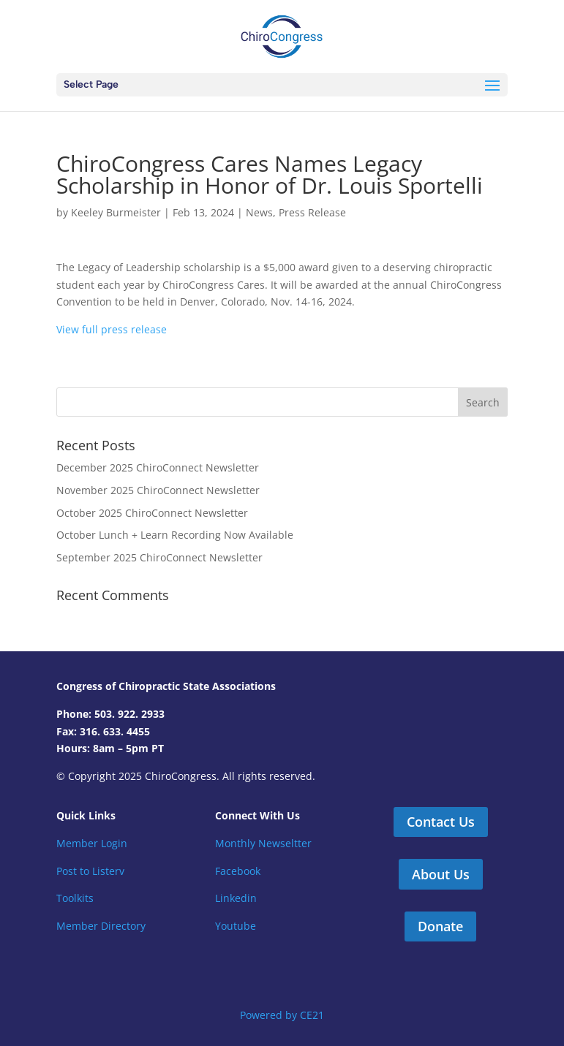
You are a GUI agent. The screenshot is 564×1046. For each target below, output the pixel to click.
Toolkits (75, 898)
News (259, 212)
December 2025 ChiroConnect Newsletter (157, 467)
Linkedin (236, 898)
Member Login (91, 843)
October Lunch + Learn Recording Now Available (174, 535)
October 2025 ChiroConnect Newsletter (152, 513)
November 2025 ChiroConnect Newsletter (158, 490)
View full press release (111, 329)
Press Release (312, 212)
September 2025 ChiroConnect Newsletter (159, 557)
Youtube (235, 926)
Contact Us (441, 821)
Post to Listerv (90, 871)
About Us (441, 874)
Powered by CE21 (282, 1015)
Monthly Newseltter (263, 843)
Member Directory (101, 926)
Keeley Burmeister (116, 212)
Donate (440, 926)
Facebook (237, 871)
